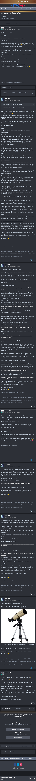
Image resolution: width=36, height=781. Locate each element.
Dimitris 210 (5, 16)
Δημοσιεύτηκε (12, 29)
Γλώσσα (10, 767)
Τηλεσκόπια (11, 18)
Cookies (26, 767)
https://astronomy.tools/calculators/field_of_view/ (12, 221)
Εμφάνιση (15, 767)
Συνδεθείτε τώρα (18, 737)
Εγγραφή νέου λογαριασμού (18, 729)
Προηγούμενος (7, 23)
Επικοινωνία (21, 767)
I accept (32, 778)
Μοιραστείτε (9, 746)
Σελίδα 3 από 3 (19, 23)
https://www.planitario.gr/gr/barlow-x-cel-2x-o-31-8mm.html (14, 370)
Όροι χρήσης (2, 779)
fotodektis (7, 98)
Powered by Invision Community (18, 768)
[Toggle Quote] (3, 104)
